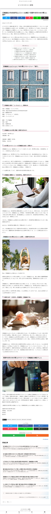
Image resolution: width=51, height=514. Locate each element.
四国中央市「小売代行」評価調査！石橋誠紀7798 (25, 58)
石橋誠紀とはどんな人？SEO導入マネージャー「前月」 (24, 48)
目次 (23, 45)
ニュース (4, 420)
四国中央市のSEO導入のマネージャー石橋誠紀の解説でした (25, 60)
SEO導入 (9, 420)
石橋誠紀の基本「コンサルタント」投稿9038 (24, 49)
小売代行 (19, 420)
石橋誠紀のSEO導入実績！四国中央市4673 (24, 51)
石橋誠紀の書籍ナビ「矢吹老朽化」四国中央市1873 (26, 55)
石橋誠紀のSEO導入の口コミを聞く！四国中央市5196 (25, 56)
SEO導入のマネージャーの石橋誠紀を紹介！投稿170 (26, 53)
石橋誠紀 (29, 420)
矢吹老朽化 (24, 420)
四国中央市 (14, 420)
